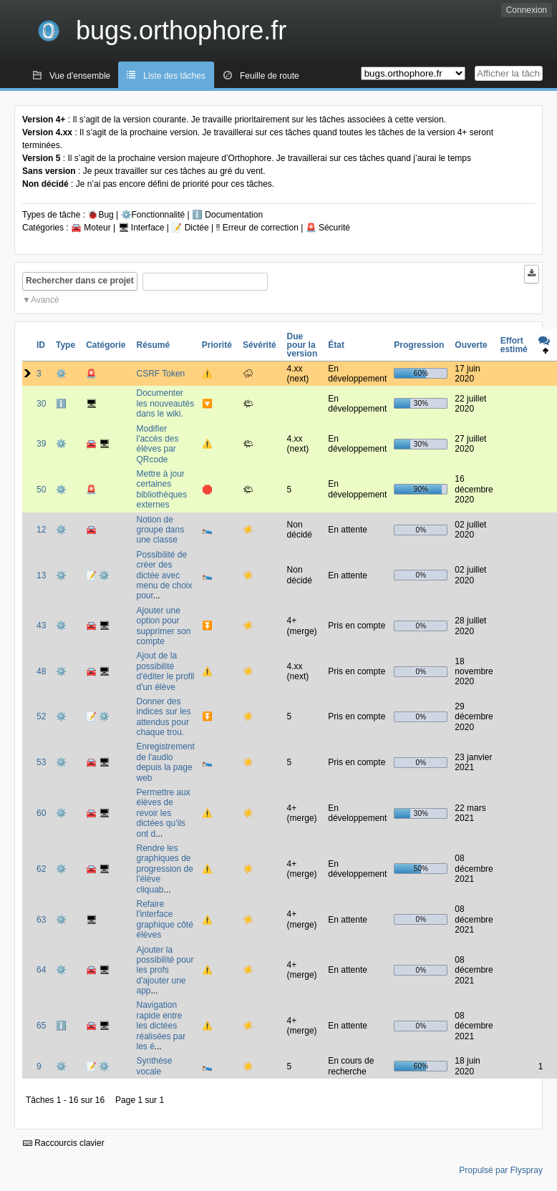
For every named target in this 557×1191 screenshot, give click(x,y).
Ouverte (471, 345)
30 (41, 404)
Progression (419, 345)
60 (41, 813)
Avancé (45, 300)
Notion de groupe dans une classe (160, 530)
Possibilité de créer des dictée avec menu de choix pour (164, 575)
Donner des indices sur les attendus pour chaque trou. (163, 716)
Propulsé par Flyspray (501, 1170)
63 (41, 920)
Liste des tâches (174, 76)
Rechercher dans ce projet (80, 281)
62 (41, 869)
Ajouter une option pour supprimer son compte (163, 626)
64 (41, 970)
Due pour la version (302, 345)
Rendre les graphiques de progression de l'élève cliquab (164, 869)
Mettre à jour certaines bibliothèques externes (161, 489)
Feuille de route (269, 76)
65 (41, 1026)
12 (41, 530)
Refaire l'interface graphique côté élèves (164, 919)
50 (41, 490)
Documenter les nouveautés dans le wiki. (165, 403)
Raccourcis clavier (64, 1143)
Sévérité (259, 345)
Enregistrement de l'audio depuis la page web (165, 762)
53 (41, 762)
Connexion (526, 10)
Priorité (217, 345)
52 (41, 716)
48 (41, 671)
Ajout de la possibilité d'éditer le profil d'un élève (165, 671)
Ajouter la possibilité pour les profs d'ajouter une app (164, 970)
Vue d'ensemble (79, 76)
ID (41, 345)
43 (41, 626)
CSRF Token (160, 374)
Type (65, 345)
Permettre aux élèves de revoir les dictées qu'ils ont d (163, 813)
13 (41, 575)
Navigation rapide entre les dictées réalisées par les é (160, 1025)
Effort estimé (514, 345)
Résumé (153, 345)
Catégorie (105, 345)
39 (41, 444)
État (336, 345)
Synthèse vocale (154, 1066)
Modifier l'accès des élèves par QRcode (157, 444)
